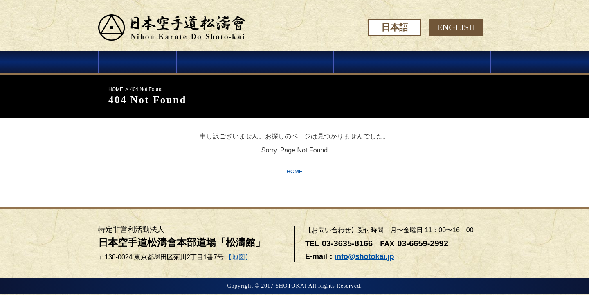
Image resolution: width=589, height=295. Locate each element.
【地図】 (238, 257)
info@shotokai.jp (364, 256)
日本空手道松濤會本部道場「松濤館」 (181, 242)
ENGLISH (456, 27)
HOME (115, 89)
